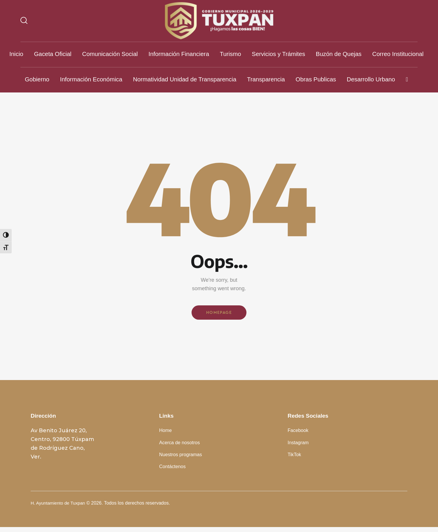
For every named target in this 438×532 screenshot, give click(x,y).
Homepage (219, 313)
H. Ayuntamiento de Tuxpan (59, 507)
